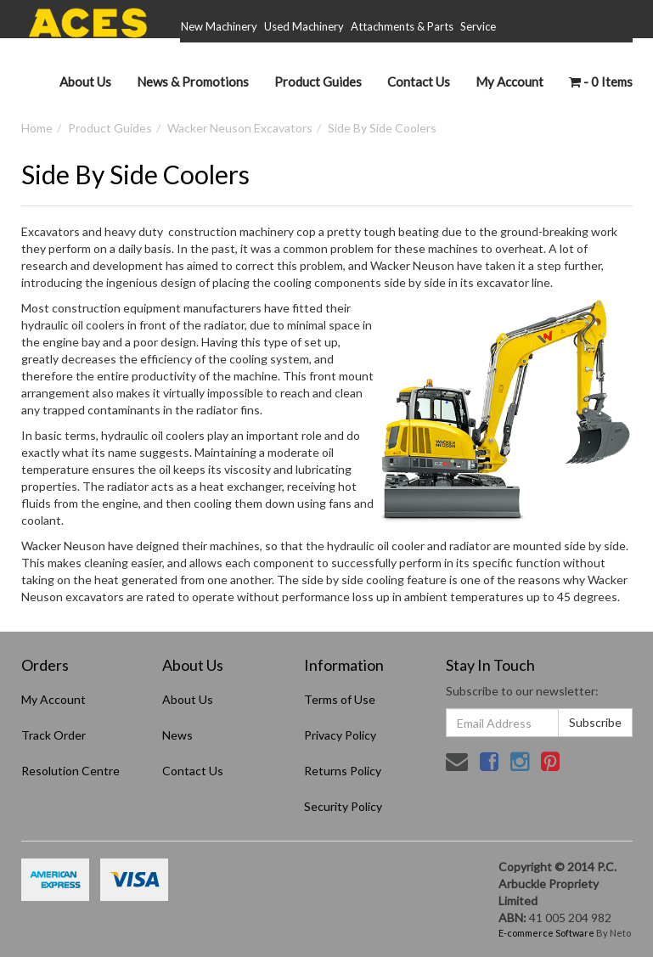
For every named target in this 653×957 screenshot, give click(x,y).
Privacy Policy (340, 735)
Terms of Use (339, 699)
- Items (601, 81)
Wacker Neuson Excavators (239, 128)
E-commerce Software (546, 932)
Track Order (53, 735)
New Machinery (219, 26)
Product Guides (318, 81)
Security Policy (343, 806)
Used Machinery (304, 26)
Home (37, 128)
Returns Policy (342, 770)
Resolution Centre (70, 770)
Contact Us (418, 81)
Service (478, 26)
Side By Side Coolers (382, 128)
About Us (85, 81)
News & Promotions (193, 81)
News (177, 735)
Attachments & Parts (402, 26)
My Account (53, 699)
